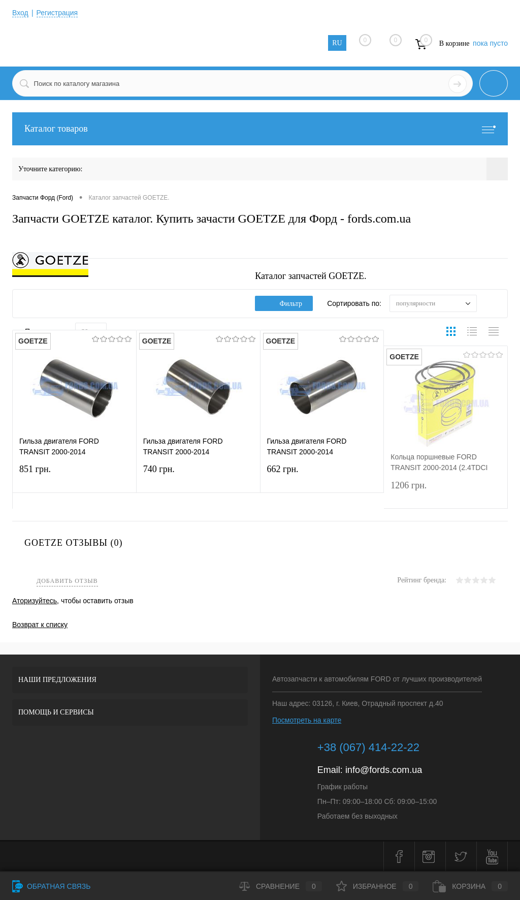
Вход (20, 13)
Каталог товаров (260, 128)
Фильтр (284, 303)
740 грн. (198, 475)
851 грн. (74, 475)
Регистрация (57, 13)
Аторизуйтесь (34, 601)
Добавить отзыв (67, 581)
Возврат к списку (40, 624)
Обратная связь (51, 886)
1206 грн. (446, 491)
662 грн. (322, 475)
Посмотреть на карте (306, 720)
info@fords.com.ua (383, 770)
